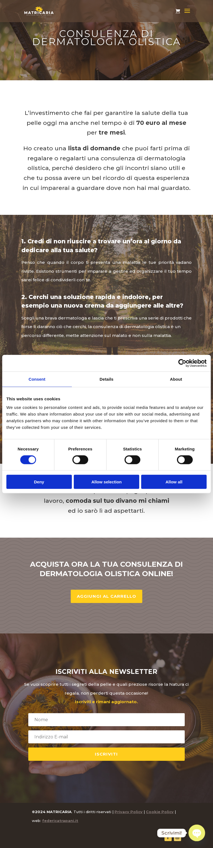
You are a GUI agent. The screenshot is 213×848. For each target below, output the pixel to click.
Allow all (174, 482)
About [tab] (176, 379)
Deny (39, 482)
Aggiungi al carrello (106, 596)
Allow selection (106, 482)
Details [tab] (106, 379)
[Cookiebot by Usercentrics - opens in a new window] (182, 363)
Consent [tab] (37, 379)
